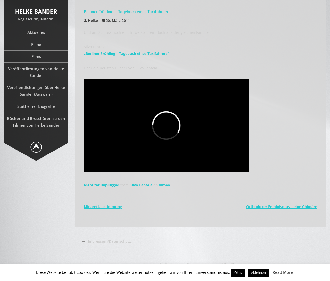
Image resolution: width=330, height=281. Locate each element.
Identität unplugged (101, 185)
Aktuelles (36, 32)
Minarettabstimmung (103, 206)
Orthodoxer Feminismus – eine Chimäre (281, 206)
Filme (36, 44)
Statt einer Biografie (36, 106)
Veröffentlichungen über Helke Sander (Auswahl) (36, 91)
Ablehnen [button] (258, 272)
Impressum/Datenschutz (109, 241)
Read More (283, 272)
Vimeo (164, 185)
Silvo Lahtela (141, 185)
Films (36, 56)
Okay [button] (238, 272)
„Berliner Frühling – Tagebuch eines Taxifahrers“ (126, 53)
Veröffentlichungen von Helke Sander (36, 72)
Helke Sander (36, 11)
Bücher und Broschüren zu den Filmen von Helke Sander (36, 122)
